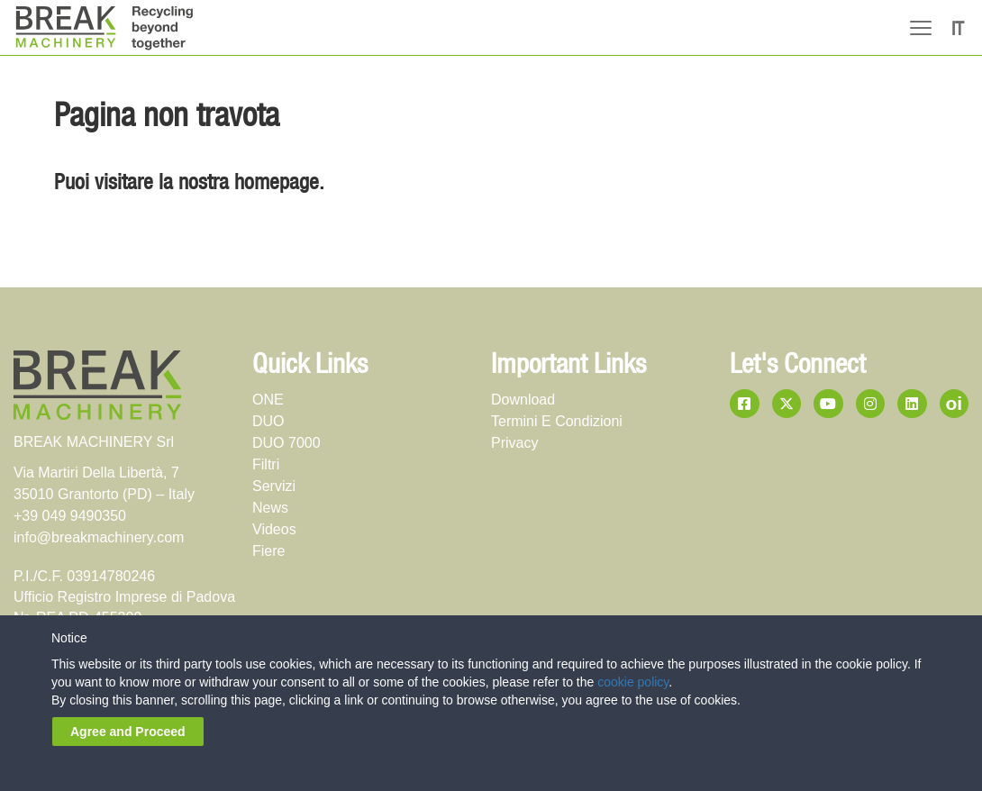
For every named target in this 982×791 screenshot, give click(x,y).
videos (274, 529)
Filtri (265, 464)
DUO (268, 421)
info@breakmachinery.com (99, 537)
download (523, 399)
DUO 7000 (286, 442)
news (270, 507)
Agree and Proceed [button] (128, 731)
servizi (274, 486)
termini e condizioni (557, 421)
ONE (268, 399)
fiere (268, 551)
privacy (514, 442)
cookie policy (632, 682)
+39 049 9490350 (70, 515)
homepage (276, 183)
